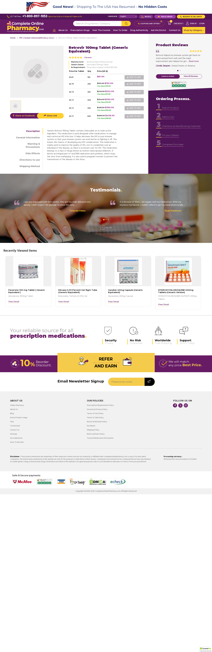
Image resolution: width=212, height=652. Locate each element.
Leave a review (168, 76)
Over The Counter (101, 30)
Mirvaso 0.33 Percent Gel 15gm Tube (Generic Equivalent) (77, 290)
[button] (205, 649)
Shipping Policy (93, 429)
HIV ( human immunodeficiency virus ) (36, 37)
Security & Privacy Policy (97, 409)
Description (33, 131)
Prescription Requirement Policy (100, 405)
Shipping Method (29, 166)
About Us (63, 30)
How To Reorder (17, 442)
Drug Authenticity (139, 30)
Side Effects (32, 153)
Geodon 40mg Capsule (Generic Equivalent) (125, 290)
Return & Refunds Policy (97, 421)
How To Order (120, 30)
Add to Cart (134, 77)
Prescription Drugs (80, 30)
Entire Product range (18, 417)
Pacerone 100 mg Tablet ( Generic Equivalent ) (26, 290)
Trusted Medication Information (100, 438)
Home (12, 37)
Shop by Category (194, 30)
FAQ (12, 421)
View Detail (13, 301)
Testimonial (15, 425)
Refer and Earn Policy (95, 433)
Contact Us (174, 30)
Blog (12, 413)
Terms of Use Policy (95, 413)
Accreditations (16, 438)
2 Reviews (88, 57)
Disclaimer (91, 425)
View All (106, 227)
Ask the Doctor (158, 30)
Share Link (50, 115)
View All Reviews (191, 76)
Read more (194, 61)
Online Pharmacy (17, 405)
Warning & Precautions (33, 145)
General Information (28, 137)
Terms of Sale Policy (95, 417)
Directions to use (30, 159)
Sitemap (13, 433)
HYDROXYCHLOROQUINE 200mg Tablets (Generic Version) (175, 290)
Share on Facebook (23, 115)
